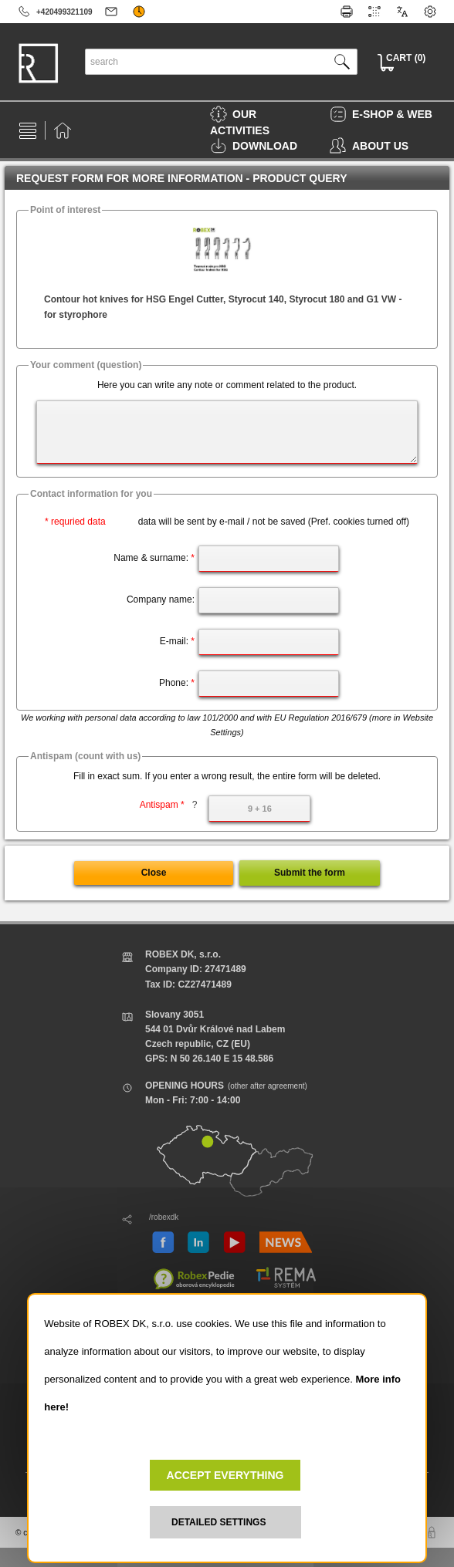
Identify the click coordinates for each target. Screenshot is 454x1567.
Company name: (161, 599)
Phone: (177, 682)
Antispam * (169, 804)
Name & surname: (154, 557)
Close (154, 872)
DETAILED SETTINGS (218, 1522)
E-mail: (177, 641)
